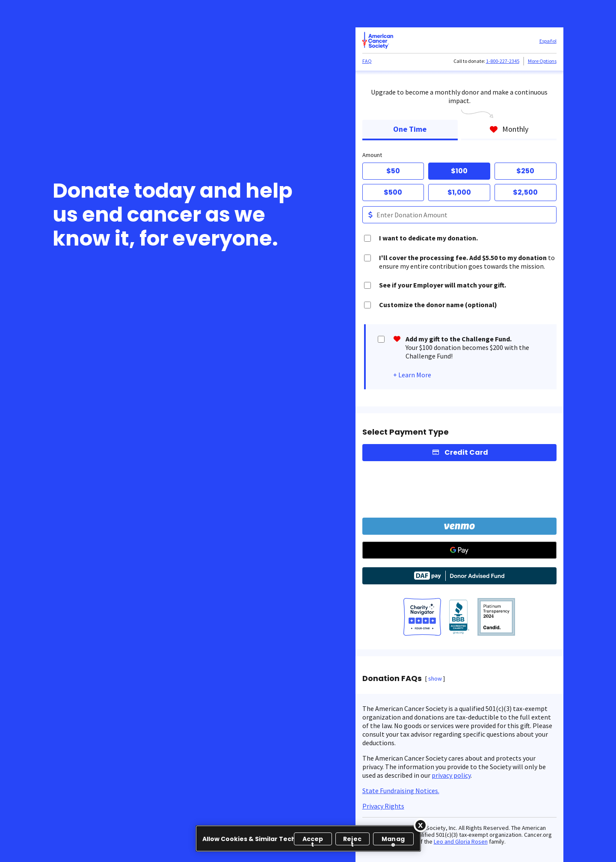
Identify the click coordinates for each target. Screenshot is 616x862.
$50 (393, 171)
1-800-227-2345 (502, 61)
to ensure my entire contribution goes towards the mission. (467, 261)
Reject (352, 840)
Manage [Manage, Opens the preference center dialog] (393, 840)
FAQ (367, 61)
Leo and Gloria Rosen (461, 841)
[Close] (420, 825)
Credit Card (466, 452)
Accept (312, 840)
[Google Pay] (459, 550)
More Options (542, 61)
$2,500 (525, 192)
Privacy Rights (383, 806)
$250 (525, 171)
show (435, 678)
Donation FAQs (392, 678)
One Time (409, 129)
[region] (308, 838)
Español (548, 41)
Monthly (508, 129)
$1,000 (459, 192)
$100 (459, 171)
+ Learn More (412, 374)
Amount (372, 155)
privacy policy (451, 775)
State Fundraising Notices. (400, 790)
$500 (393, 192)
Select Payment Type (405, 432)
